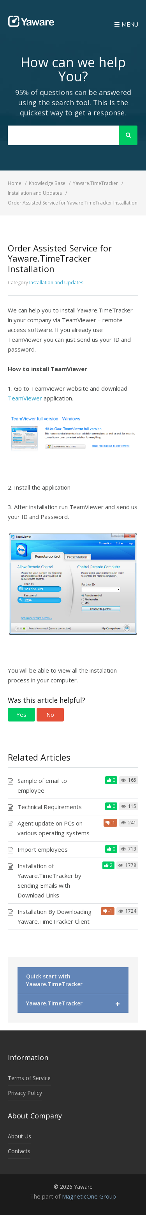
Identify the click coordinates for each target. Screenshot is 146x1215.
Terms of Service (29, 1078)
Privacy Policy (25, 1093)
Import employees (43, 849)
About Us (19, 1136)
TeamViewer (25, 398)
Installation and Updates (56, 282)
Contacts (19, 1151)
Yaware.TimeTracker (73, 1003)
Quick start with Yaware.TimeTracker (54, 980)
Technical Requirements (50, 807)
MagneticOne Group (89, 1196)
